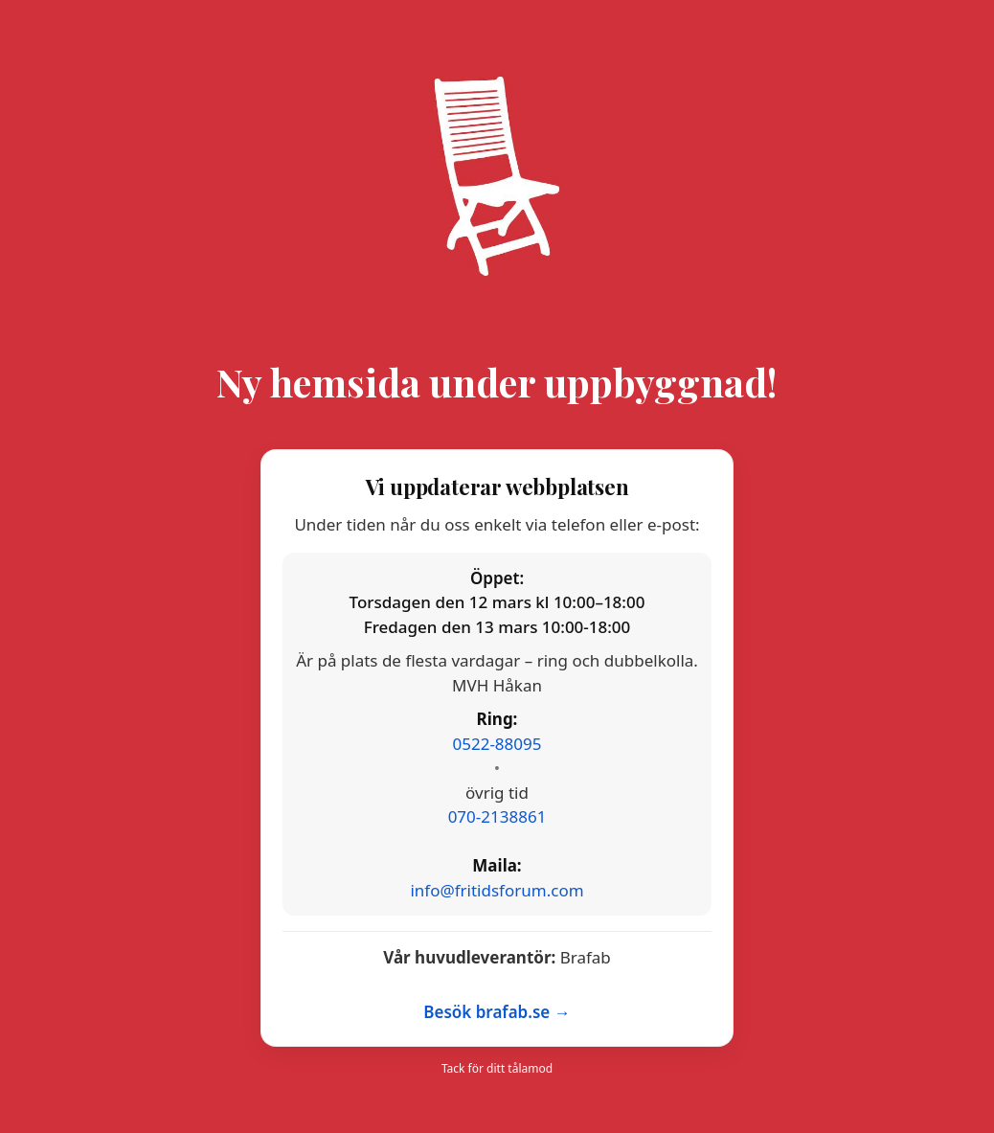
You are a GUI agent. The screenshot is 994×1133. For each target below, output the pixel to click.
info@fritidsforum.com (496, 890)
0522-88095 (497, 744)
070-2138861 (497, 816)
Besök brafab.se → (496, 1012)
